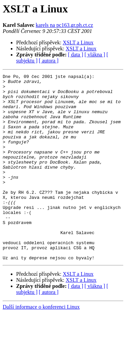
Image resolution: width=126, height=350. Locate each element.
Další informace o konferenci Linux (41, 344)
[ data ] (75, 54)
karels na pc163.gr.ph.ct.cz (64, 25)
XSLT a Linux (78, 42)
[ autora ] (49, 60)
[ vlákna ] (95, 54)
